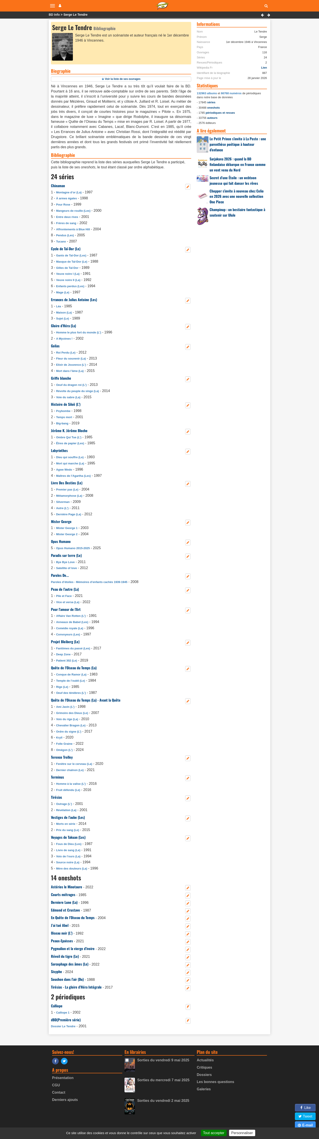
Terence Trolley (62, 757)
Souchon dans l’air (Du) (67, 979)
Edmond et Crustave (65, 910)
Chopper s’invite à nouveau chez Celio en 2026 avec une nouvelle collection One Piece (237, 196)
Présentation (63, 1078)
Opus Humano (61, 541)
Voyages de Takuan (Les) (68, 837)
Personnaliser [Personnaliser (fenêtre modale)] (242, 1133)
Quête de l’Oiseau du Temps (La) (74, 667)
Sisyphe (56, 971)
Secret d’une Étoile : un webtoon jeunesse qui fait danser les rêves (234, 180)
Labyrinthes (59, 450)
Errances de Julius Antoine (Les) (74, 299)
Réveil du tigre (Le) (65, 956)
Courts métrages (63, 894)
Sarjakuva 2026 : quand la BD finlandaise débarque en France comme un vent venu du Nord (238, 164)
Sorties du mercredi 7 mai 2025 (163, 1080)
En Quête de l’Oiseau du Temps (73, 917)
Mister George (61, 521)
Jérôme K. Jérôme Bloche (69, 430)
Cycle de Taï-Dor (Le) (65, 248)
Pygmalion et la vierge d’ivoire (73, 948)
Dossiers (204, 1075)
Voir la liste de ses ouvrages (123, 79)
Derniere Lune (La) (64, 902)
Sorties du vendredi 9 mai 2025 (163, 1060)
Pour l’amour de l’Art (66, 609)
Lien (264, 67)
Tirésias (56, 797)
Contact (58, 1092)
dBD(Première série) (66, 1019)
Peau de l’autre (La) (65, 589)
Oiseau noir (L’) (61, 933)
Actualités (205, 1060)
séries (211, 102)
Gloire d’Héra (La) (63, 325)
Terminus (57, 777)
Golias (55, 345)
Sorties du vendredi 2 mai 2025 (163, 1100)
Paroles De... (60, 575)
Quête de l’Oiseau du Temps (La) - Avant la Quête (86, 700)
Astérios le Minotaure (66, 886)
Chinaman (58, 185)
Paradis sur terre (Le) (66, 555)
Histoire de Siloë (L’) (65, 404)
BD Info (54, 14)
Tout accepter (213, 1133)
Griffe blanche (61, 378)
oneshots (213, 107)
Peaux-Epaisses (62, 940)
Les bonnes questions (215, 1082)
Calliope (56, 1005)
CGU (56, 1085)
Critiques (204, 1067)
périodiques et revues (220, 112)
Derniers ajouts (65, 1100)
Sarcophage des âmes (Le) (69, 964)
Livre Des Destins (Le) (66, 482)
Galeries (204, 1089)
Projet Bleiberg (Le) (65, 641)
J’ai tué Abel (59, 925)
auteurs (212, 117)
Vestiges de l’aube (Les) (68, 817)
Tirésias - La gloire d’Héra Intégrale (76, 987)
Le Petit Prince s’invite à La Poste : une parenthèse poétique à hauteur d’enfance (238, 144)
